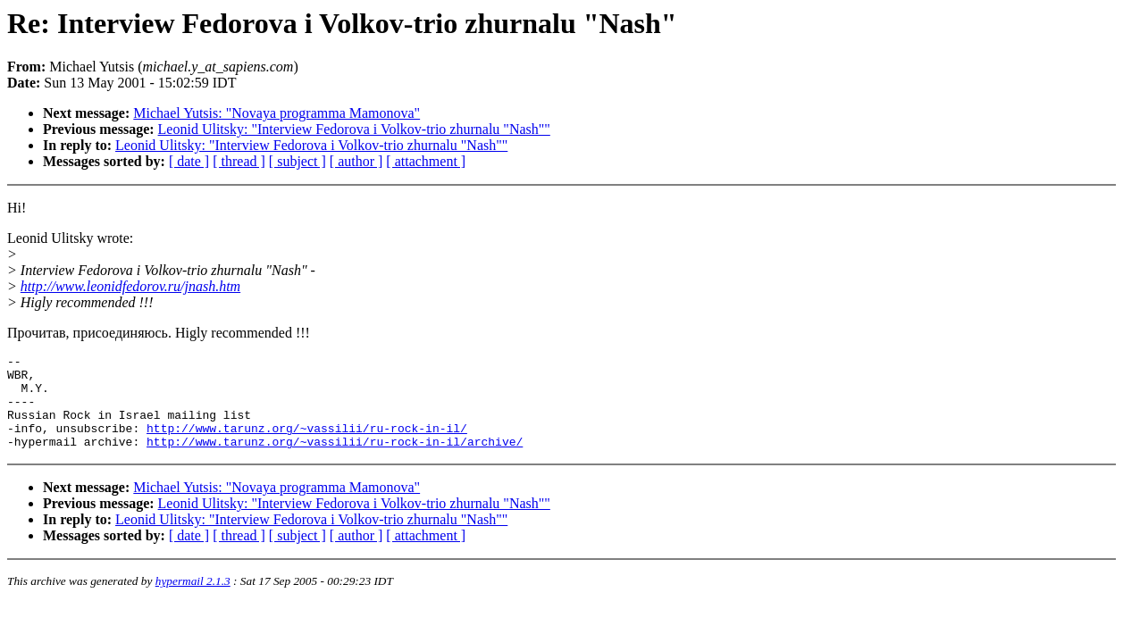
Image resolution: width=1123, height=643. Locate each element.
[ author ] (356, 161)
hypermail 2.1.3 (192, 599)
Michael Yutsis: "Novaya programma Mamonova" (276, 113)
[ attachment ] (425, 161)
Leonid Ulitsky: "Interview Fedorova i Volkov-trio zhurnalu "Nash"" (354, 129)
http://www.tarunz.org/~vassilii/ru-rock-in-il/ (307, 444)
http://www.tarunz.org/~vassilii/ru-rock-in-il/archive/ (335, 460)
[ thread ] (239, 161)
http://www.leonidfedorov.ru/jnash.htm (130, 286)
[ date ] (189, 161)
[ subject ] (297, 161)
